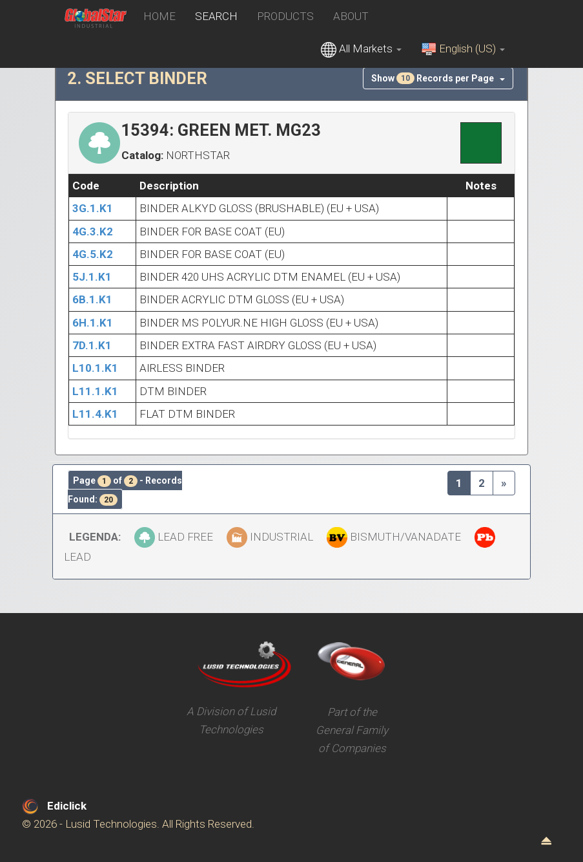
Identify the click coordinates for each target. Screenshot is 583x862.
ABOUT (351, 16)
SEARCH (216, 16)
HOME (159, 16)
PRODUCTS (285, 16)
